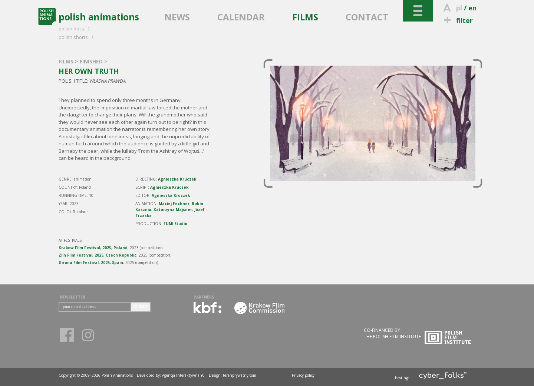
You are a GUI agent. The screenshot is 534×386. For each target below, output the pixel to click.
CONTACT (367, 17)
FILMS (305, 17)
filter (457, 20)
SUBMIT (141, 307)
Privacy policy (303, 375)
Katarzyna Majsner (173, 209)
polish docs (75, 28)
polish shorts (77, 37)
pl (459, 7)
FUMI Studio (175, 223)
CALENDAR (241, 17)
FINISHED (92, 61)
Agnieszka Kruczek (177, 179)
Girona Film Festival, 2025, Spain (91, 262)
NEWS (177, 17)
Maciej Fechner (174, 203)
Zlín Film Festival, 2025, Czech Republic (97, 255)
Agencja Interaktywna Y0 (183, 375)
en (472, 7)
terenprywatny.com (239, 375)
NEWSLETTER (72, 297)
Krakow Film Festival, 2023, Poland (93, 247)
